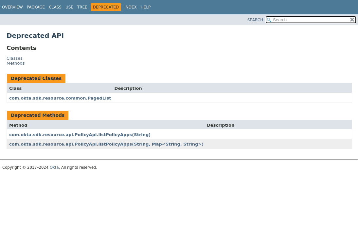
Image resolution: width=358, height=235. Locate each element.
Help (146, 7)
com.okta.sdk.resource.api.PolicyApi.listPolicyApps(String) (80, 134)
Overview (12, 7)
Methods (16, 63)
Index (130, 7)
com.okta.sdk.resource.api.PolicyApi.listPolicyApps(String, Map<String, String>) (106, 144)
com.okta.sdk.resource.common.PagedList (60, 98)
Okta (54, 167)
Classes (15, 58)
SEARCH (255, 20)
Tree (82, 7)
